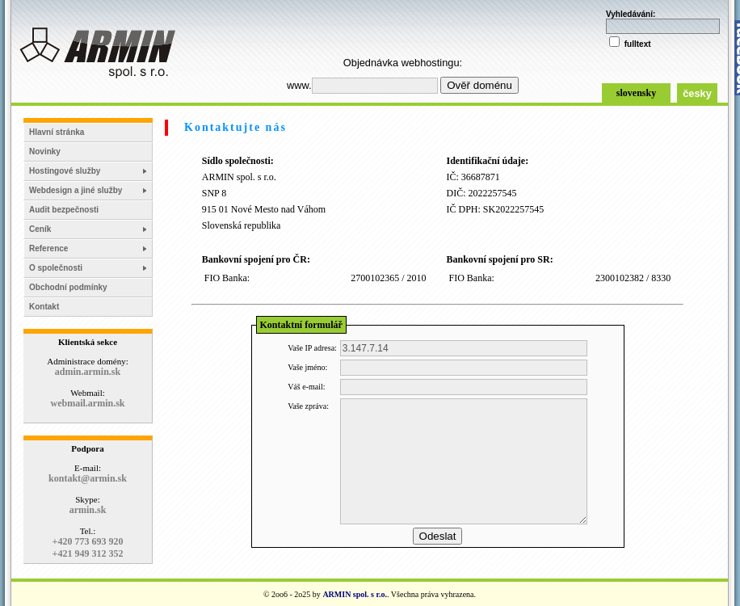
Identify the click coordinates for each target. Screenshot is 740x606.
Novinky (45, 151)
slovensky (636, 93)
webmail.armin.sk (87, 403)
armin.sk (88, 510)
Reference (48, 248)
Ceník (40, 229)
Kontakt (44, 306)
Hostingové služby (64, 170)
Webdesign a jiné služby (75, 190)
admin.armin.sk (87, 371)
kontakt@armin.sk (87, 478)
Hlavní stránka (56, 132)
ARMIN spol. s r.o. (354, 594)
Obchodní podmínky (68, 287)
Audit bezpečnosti (64, 209)
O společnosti (55, 267)
